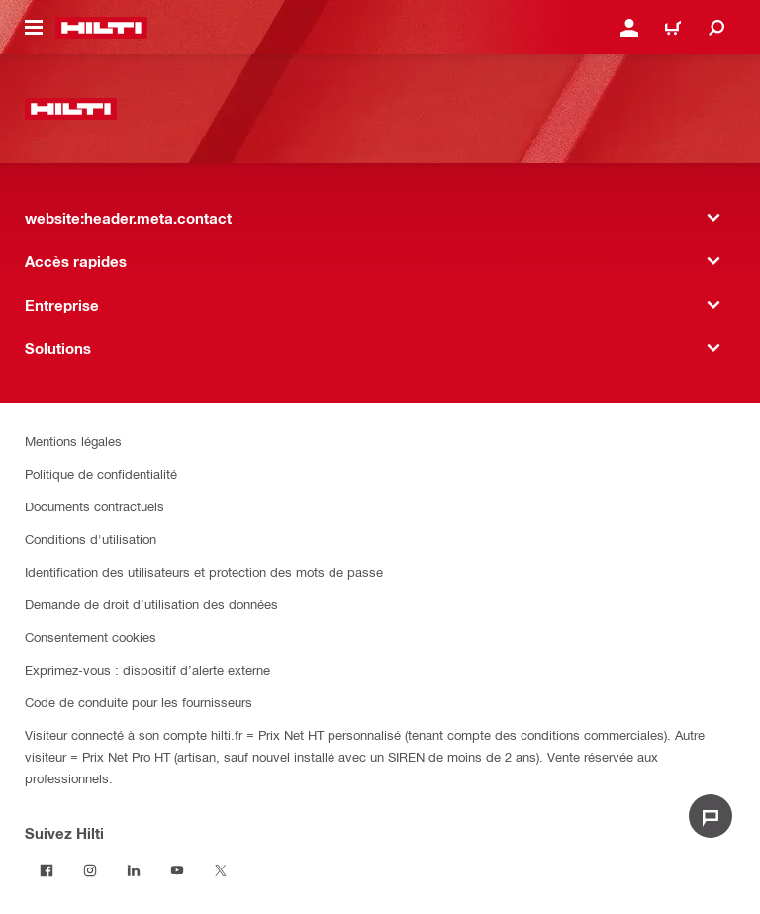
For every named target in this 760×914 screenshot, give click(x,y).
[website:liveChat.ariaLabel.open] (710, 816)
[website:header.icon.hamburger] (33, 27)
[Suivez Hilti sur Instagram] (90, 870)
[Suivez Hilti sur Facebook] (46, 870)
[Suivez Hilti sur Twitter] (220, 870)
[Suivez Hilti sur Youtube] (177, 870)
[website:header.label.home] (101, 28)
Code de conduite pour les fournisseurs (138, 701)
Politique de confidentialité (101, 473)
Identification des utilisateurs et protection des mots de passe (204, 571)
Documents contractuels (94, 506)
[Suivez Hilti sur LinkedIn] (133, 870)
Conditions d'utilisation (90, 538)
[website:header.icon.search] (716, 27)
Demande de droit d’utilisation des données (151, 603)
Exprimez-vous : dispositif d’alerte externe (147, 669)
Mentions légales (73, 440)
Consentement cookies (90, 636)
